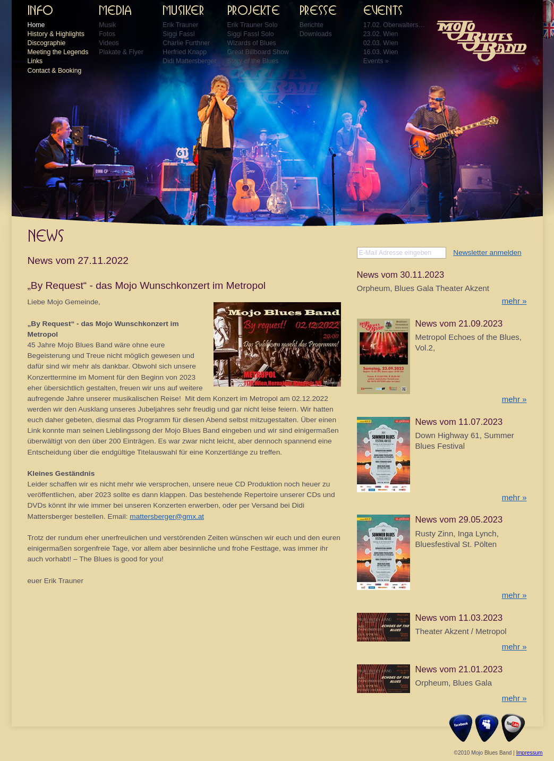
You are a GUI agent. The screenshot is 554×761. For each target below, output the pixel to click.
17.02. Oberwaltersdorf (395, 25)
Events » (376, 61)
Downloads (316, 34)
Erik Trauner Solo (252, 25)
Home (36, 25)
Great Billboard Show (258, 52)
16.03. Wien (380, 52)
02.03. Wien (380, 43)
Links (35, 61)
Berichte (311, 25)
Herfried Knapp (185, 52)
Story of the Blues (253, 61)
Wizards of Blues (251, 43)
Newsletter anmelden (487, 252)
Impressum (529, 753)
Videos (108, 43)
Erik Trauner (180, 25)
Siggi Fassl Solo (250, 34)
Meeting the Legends (58, 52)
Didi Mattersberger (189, 61)
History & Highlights (56, 34)
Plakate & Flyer (121, 52)
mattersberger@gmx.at (167, 516)
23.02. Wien (380, 34)
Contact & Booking (55, 70)
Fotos (107, 34)
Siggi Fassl (178, 34)
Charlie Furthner (186, 43)
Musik (107, 25)
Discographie (47, 43)
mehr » (514, 300)
